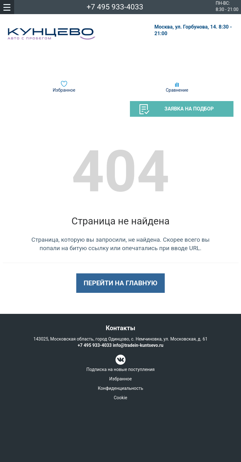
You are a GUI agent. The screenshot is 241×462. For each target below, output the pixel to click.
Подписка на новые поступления (120, 369)
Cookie (120, 397)
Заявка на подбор (176, 109)
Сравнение (177, 90)
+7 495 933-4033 (115, 7)
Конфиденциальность (120, 388)
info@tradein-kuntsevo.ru (138, 345)
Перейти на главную (120, 283)
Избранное (64, 90)
